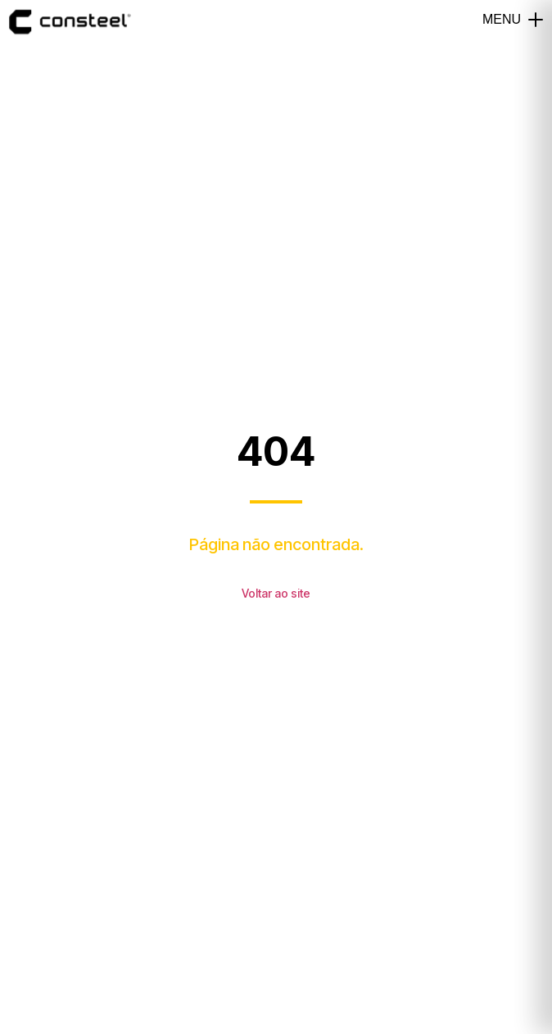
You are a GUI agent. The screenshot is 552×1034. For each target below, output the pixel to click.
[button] (535, 19)
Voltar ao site (276, 593)
